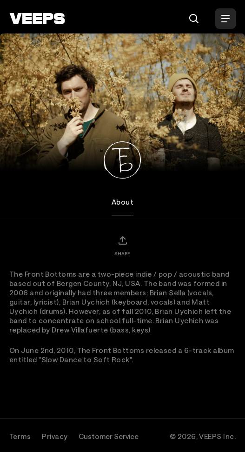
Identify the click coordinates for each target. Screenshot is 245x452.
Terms (20, 436)
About (122, 202)
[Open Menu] (225, 18)
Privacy (54, 436)
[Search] (194, 18)
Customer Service (109, 436)
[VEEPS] (37, 18)
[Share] (122, 245)
